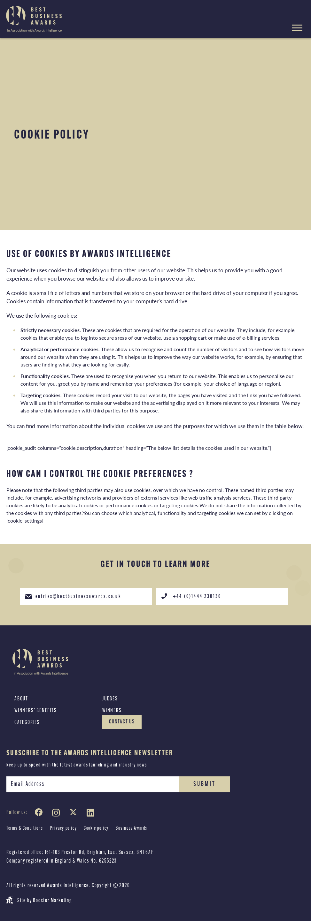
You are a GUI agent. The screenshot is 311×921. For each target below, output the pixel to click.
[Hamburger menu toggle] (297, 29)
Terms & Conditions (24, 828)
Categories (27, 723)
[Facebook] (40, 813)
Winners (112, 711)
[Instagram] (57, 813)
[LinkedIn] (92, 813)
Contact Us (122, 722)
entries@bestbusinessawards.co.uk (73, 596)
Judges (110, 699)
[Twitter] (74, 813)
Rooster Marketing (52, 901)
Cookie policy (96, 828)
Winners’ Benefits (35, 711)
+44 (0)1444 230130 (191, 596)
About (21, 699)
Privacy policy (63, 828)
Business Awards (131, 828)
